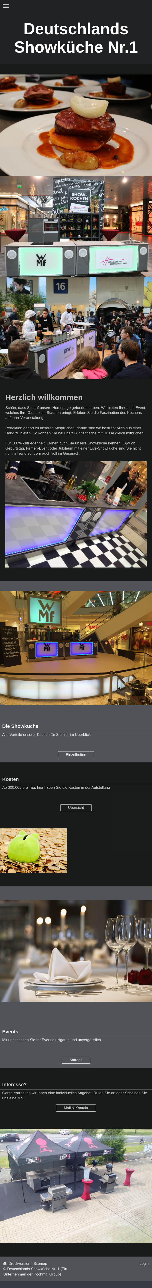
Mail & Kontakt (76, 1108)
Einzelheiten (76, 755)
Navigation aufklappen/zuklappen (76, 6)
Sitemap (40, 1263)
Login (144, 1263)
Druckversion (17, 1263)
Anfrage (76, 1060)
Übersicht (76, 807)
